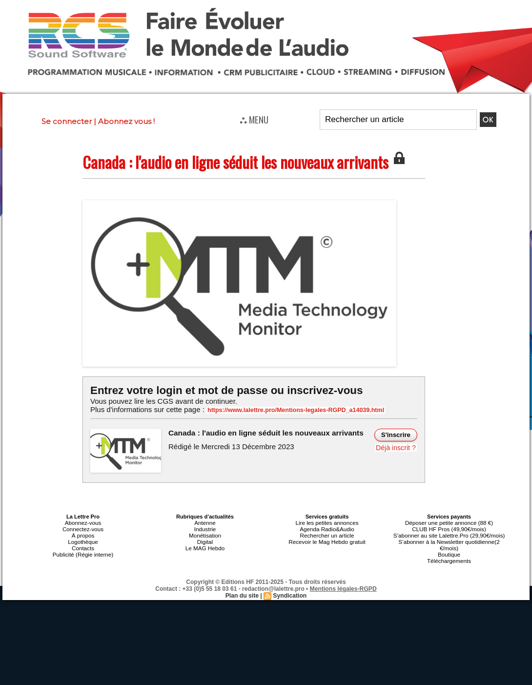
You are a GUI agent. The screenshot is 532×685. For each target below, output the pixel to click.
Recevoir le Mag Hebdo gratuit (327, 540)
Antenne (205, 522)
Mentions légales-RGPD (343, 585)
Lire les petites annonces (327, 522)
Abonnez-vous (83, 522)
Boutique (448, 552)
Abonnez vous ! (126, 121)
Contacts (82, 546)
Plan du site (242, 592)
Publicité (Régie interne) (82, 552)
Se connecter (66, 121)
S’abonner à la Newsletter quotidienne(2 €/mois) (449, 543)
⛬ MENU (254, 119)
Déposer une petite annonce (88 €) (449, 522)
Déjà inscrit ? (396, 447)
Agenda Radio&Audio (326, 528)
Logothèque (83, 540)
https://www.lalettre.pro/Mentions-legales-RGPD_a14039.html (292, 410)
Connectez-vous (82, 528)
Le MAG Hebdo (205, 546)
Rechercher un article (327, 534)
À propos (83, 534)
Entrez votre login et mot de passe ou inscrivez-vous (224, 390)
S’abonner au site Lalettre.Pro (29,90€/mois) (449, 534)
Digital (205, 540)
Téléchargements (449, 557)
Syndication (289, 592)
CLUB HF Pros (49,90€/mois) (449, 528)
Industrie (205, 528)
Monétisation (205, 534)
